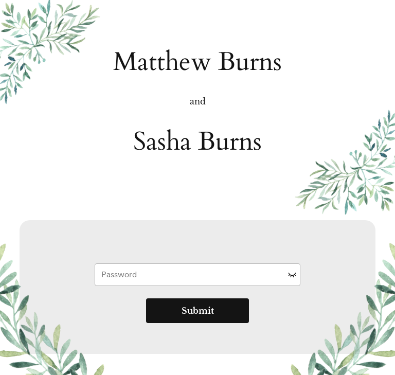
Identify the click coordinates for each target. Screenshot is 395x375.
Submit (198, 311)
